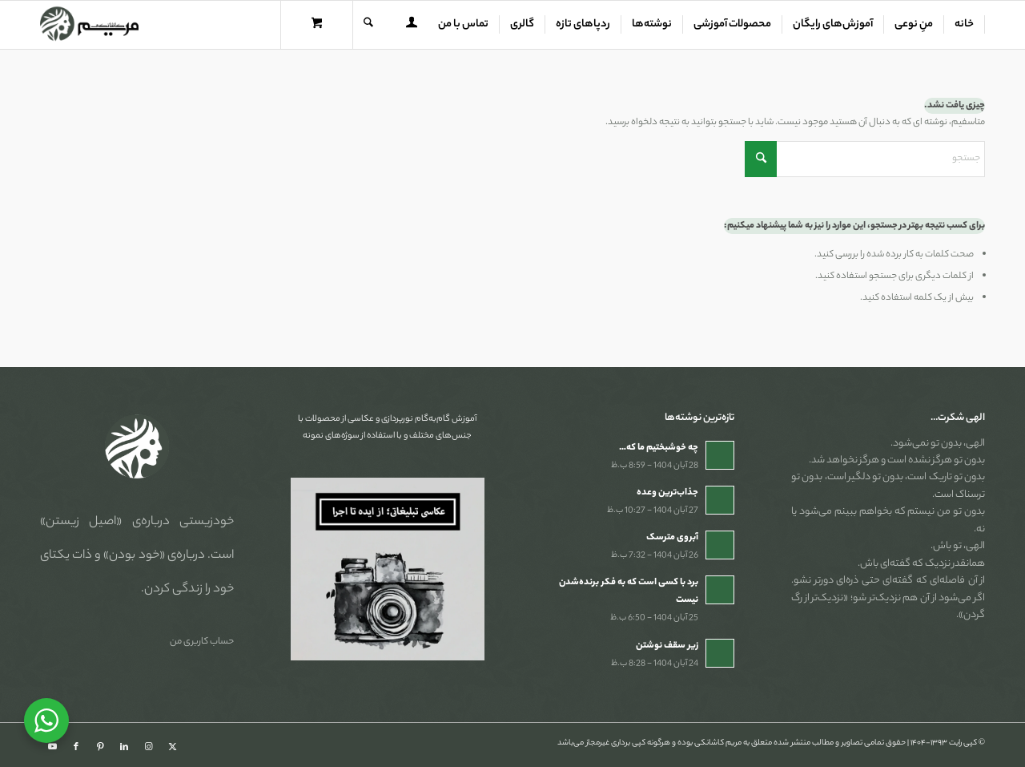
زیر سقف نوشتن (667, 646)
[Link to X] (172, 747)
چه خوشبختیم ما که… (658, 448)
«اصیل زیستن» (81, 522)
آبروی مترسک (672, 538)
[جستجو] (368, 25)
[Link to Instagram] (148, 747)
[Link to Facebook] (76, 747)
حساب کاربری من (202, 642)
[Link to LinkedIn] (124, 747)
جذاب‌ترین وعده (667, 493)
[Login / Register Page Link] (412, 26)
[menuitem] (964, 25)
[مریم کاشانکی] (89, 25)
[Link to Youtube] (52, 747)
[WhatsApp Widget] (46, 720)
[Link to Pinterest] (100, 747)
